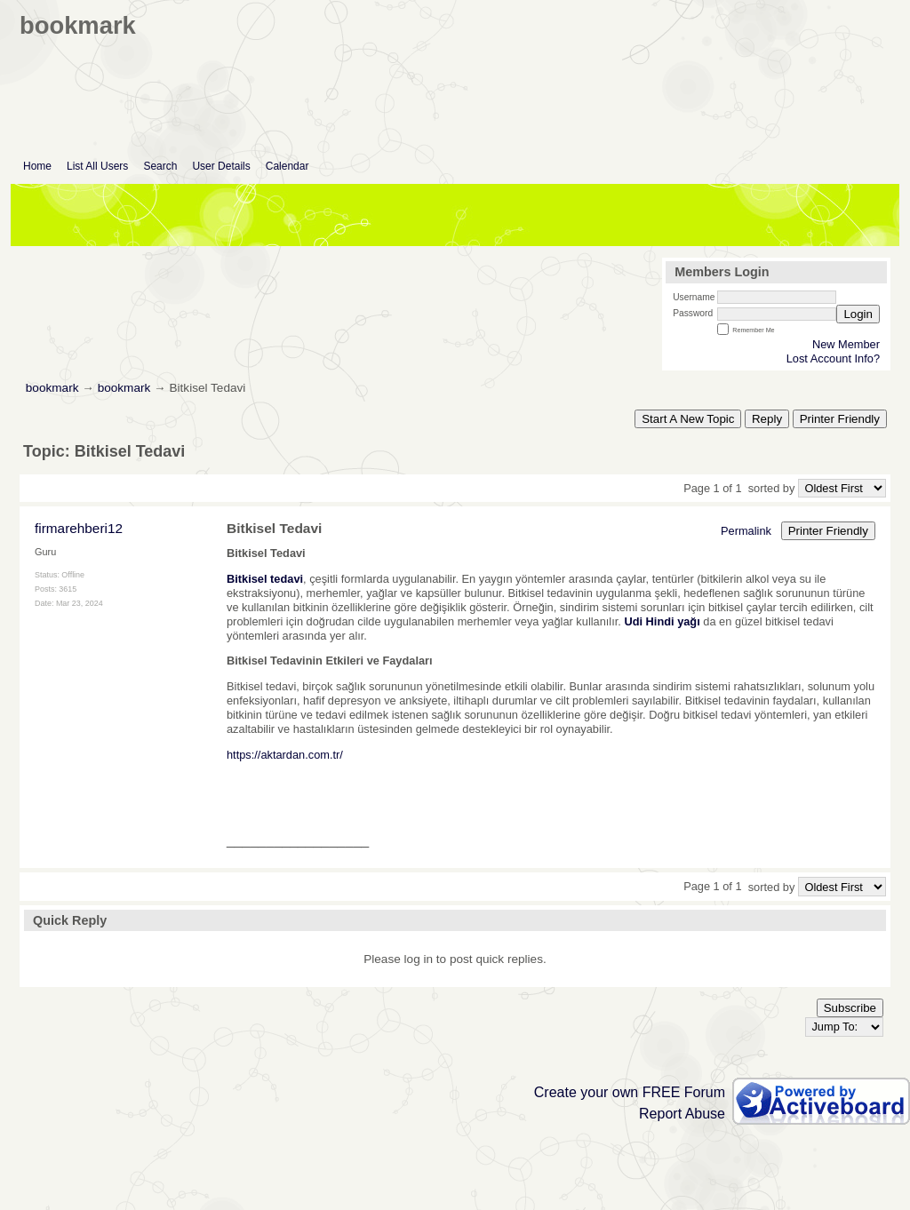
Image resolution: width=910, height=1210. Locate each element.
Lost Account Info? (833, 358)
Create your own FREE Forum (629, 1092)
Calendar (287, 166)
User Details (221, 166)
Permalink (746, 530)
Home (37, 166)
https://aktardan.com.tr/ (285, 754)
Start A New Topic (688, 419)
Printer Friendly (840, 419)
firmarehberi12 (79, 528)
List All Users (97, 166)
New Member (846, 344)
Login (858, 314)
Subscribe (850, 1008)
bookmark (52, 387)
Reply (767, 419)
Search (160, 166)
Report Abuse (682, 1113)
